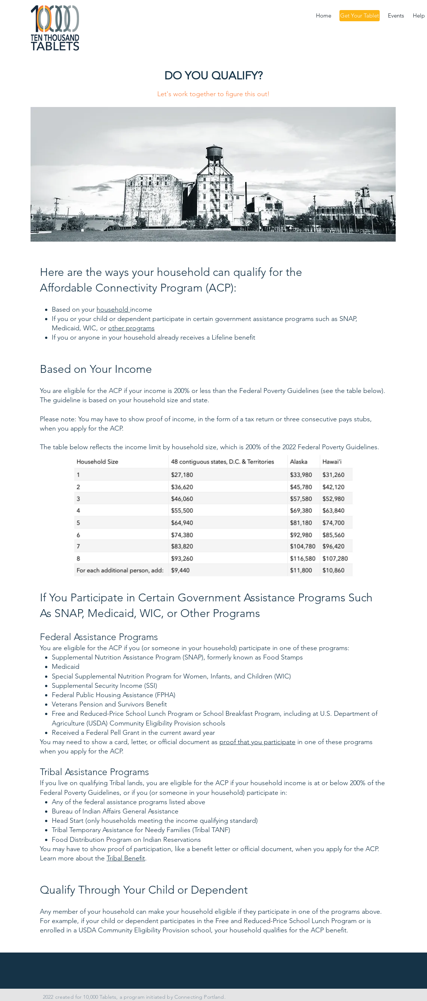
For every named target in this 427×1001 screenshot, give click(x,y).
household (113, 309)
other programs (131, 328)
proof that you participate (257, 742)
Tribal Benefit (126, 858)
